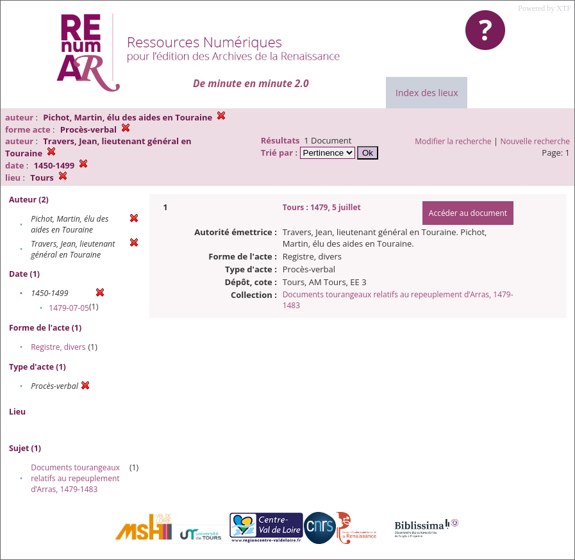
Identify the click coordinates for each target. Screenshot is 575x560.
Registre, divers (58, 347)
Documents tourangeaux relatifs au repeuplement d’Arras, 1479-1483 (75, 478)
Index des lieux (427, 92)
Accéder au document (468, 213)
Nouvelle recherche (536, 141)
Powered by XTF (544, 8)
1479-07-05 (69, 307)
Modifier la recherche (453, 141)
